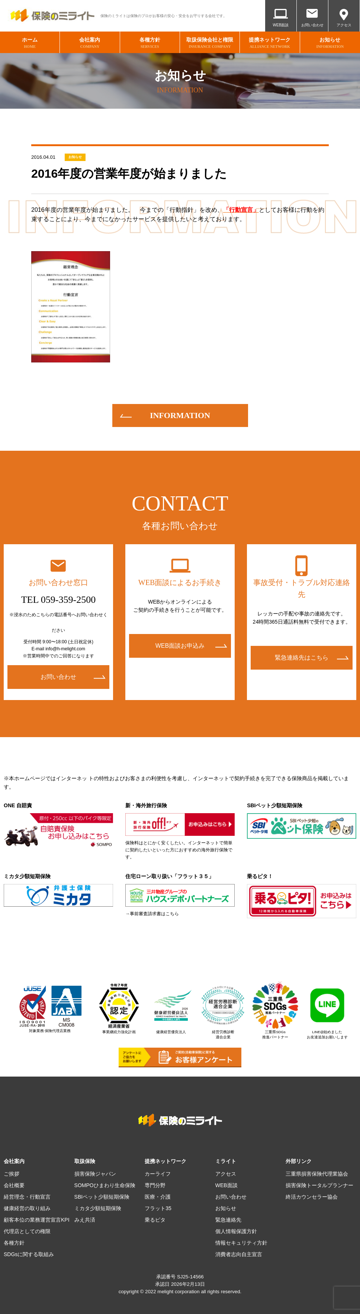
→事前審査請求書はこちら (152, 913)
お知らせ (75, 157)
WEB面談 (281, 25)
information (180, 415)
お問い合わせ (312, 25)
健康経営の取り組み (27, 1208)
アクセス (344, 25)
